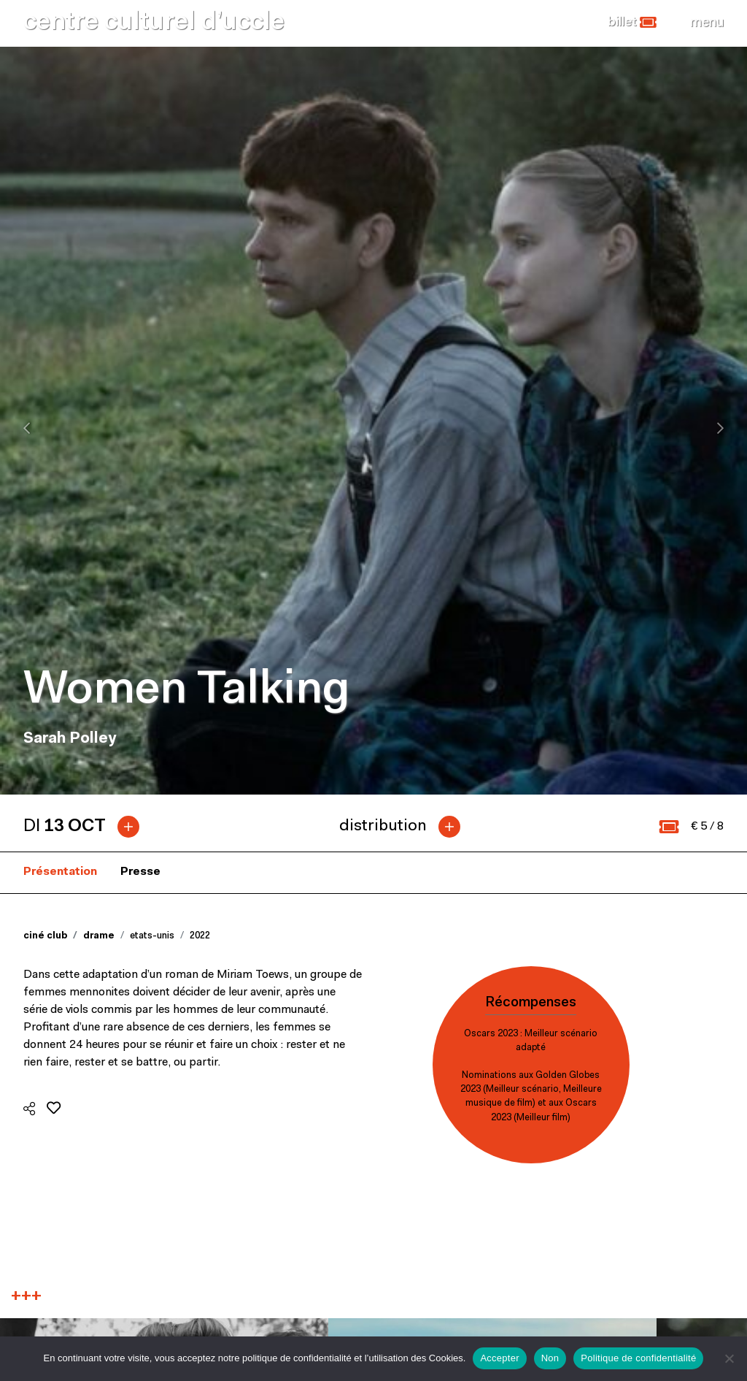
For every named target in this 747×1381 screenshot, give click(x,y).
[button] (632, 23)
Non (550, 1358)
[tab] (87, 827)
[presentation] (26, 428)
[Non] (728, 1358)
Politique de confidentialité (638, 1358)
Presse (140, 872)
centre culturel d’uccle (154, 23)
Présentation (60, 872)
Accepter (499, 1358)
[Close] (707, 22)
